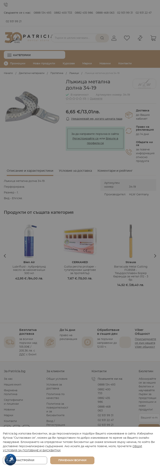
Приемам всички (72, 460)
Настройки (25, 460)
